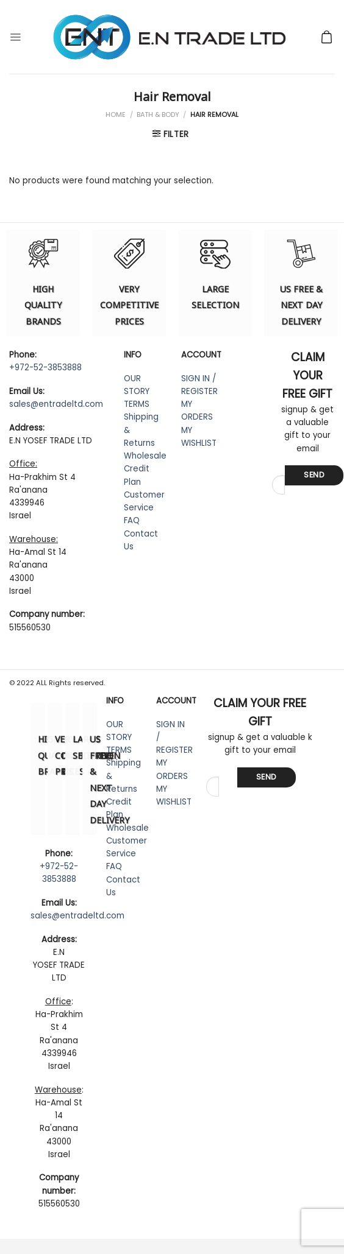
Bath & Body (158, 114)
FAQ (132, 520)
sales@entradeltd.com (56, 404)
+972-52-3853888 (45, 367)
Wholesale (145, 456)
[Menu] (15, 36)
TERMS (136, 404)
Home (116, 114)
